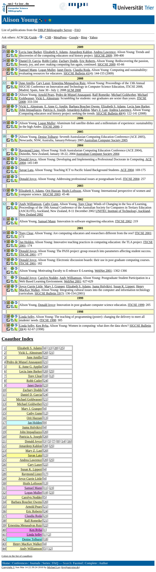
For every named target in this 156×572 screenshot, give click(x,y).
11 (4, 394)
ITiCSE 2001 (143, 233)
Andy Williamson (30, 204)
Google (73, 37)
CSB (48, 37)
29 (4, 478)
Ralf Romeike (101, 94)
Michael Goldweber (123, 94)
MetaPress (60, 37)
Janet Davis (64, 70)
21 (51, 352)
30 (4, 483)
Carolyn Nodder (48, 277)
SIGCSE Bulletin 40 (109, 113)
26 (4, 464)
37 (4, 516)
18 (4, 427)
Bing (84, 37)
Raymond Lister (29, 150)
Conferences (20, 563)
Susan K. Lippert (124, 286)
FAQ (77, 30)
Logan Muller (46, 70)
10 (45, 376)
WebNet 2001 (103, 270)
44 (4, 548)
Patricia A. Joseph (54, 110)
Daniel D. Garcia (30, 61)
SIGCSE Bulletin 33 (47, 293)
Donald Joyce (28, 159)
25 (61, 348)
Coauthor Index (17, 338)
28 (4, 474)
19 (4, 432)
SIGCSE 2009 (103, 55)
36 (4, 511)
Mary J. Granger (54, 286)
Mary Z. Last (99, 110)
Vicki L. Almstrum (47, 98)
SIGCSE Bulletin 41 (76, 73)
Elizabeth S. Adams (55, 52)
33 (4, 497)
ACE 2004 (127, 170)
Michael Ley (53, 567)
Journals (35, 563)
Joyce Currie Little (31, 286)
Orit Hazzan (53, 190)
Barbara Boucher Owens (84, 106)
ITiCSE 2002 (123, 221)
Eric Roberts (87, 61)
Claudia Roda (81, 70)
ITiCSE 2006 (51, 126)
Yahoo (93, 37)
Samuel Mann (28, 70)
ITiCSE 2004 (131, 179)
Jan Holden (26, 242)
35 (4, 506)
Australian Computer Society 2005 (106, 140)
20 (56, 348)
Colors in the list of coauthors (17, 556)
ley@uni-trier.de (70, 567)
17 (4, 422)
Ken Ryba (42, 325)
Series (46, 563)
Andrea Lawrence (104, 52)
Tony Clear (85, 204)
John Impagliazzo (30, 110)
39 (4, 525)
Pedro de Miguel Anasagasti (73, 94)
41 (4, 534)
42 (4, 539)
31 (4, 488)
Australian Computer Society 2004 (97, 153)
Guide (33, 37)
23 (45, 385)
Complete (91, 563)
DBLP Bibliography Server (55, 30)
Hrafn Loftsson (71, 190)
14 (4, 408)
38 (4, 520)
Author (103, 563)
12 (51, 376)
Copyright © (8, 567)
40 (4, 530)
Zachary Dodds (68, 61)
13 (50, 348)
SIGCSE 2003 (51, 194)
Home (6, 563)
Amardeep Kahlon (80, 52)
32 (4, 492)
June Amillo (27, 83)
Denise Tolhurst (48, 136)
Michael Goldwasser (29, 399)
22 (45, 357)
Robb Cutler (49, 61)
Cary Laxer (43, 83)
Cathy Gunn (50, 204)
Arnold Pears (46, 94)
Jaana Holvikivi (102, 286)
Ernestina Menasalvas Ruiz (68, 83)
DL (26, 37)
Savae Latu (26, 170)
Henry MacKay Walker (27, 544)
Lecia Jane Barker (30, 52)
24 (45, 380)
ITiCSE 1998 (48, 320)
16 (4, 418)
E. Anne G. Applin (55, 106)
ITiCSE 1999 (136, 305)
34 (4, 502)
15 (4, 413)
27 (4, 469)
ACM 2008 (74, 90)
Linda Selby (26, 316)
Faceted (78, 563)
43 (4, 544)
